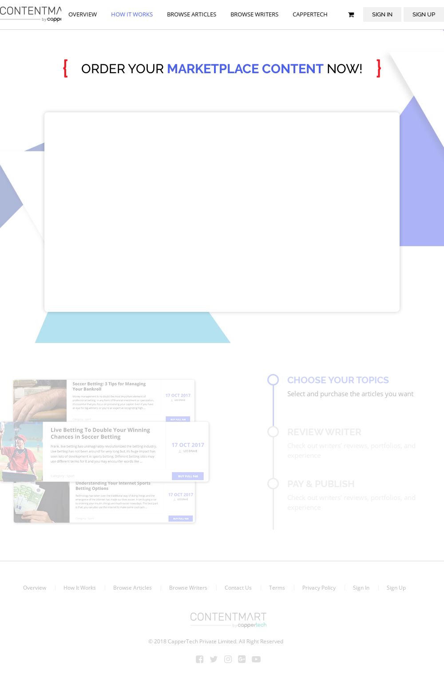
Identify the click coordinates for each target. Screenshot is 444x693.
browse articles (192, 14)
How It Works (77, 588)
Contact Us (236, 588)
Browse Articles (130, 588)
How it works (132, 14)
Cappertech (310, 14)
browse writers (255, 14)
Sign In (383, 14)
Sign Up (394, 588)
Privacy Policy (316, 588)
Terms (275, 588)
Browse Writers (186, 588)
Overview (83, 14)
